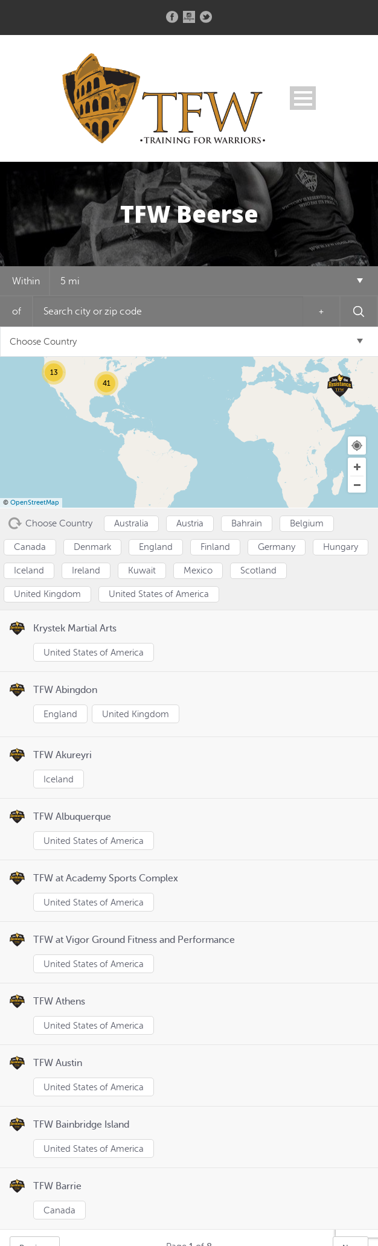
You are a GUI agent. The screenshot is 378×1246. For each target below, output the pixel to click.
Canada (59, 1211)
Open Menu (303, 98)
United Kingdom (135, 714)
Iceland (58, 780)
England (60, 714)
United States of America (93, 653)
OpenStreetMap (34, 502)
